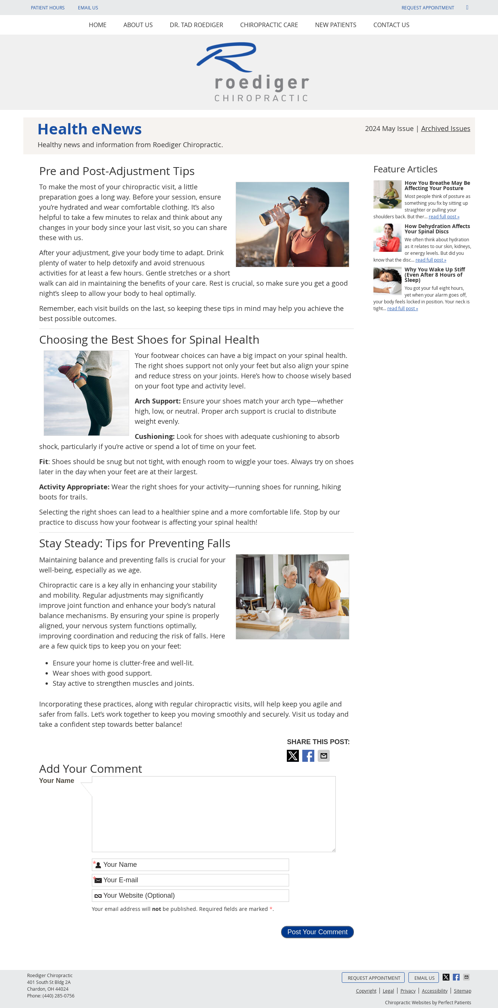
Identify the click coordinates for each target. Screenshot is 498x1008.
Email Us (88, 8)
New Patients (335, 25)
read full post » (444, 216)
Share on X (293, 756)
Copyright (366, 991)
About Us (138, 25)
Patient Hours (48, 8)
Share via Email (324, 756)
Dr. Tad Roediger (196, 25)
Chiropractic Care (269, 25)
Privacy (408, 991)
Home (98, 25)
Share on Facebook (309, 756)
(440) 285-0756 (59, 996)
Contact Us (391, 25)
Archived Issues (446, 128)
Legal (388, 991)
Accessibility (435, 991)
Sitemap (462, 991)
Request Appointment (428, 8)
